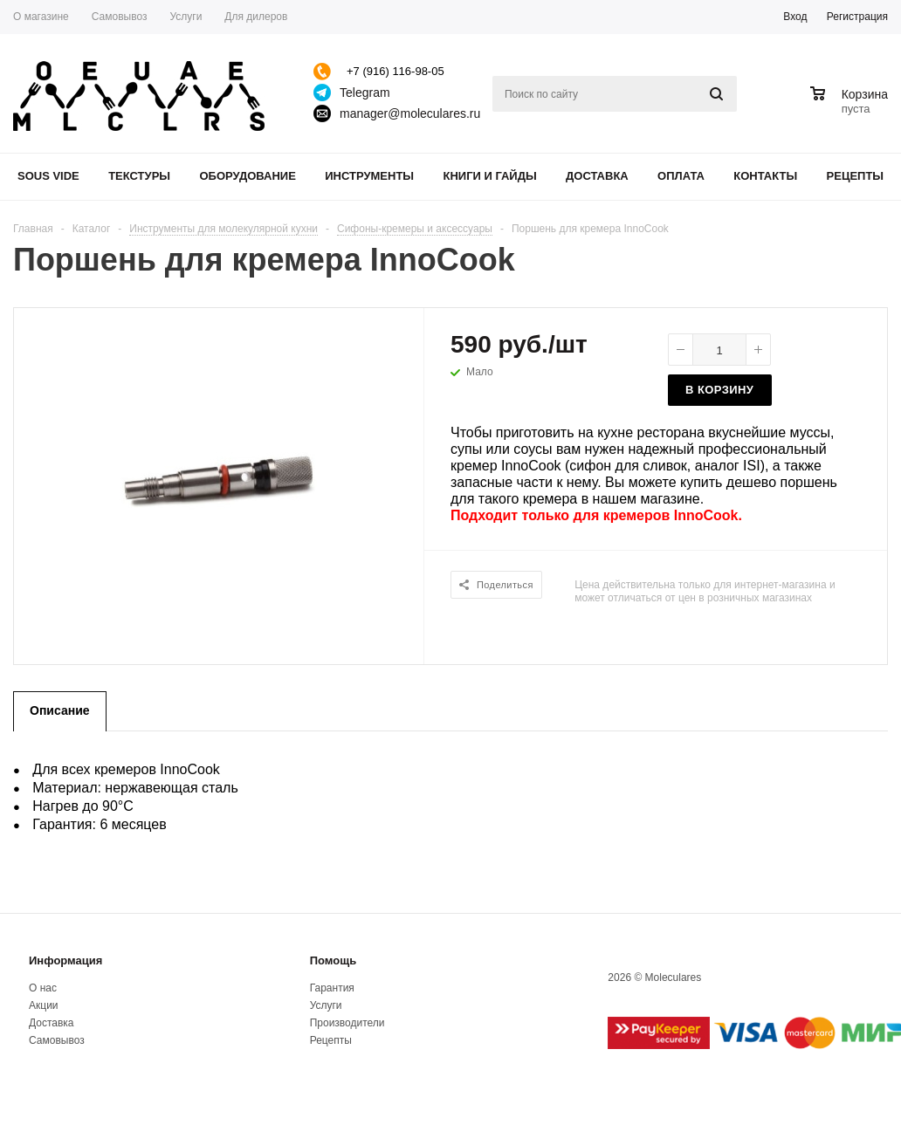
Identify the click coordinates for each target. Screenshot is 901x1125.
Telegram (365, 92)
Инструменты (369, 175)
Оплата (681, 175)
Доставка (597, 175)
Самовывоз (57, 1040)
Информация (65, 960)
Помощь (333, 960)
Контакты (765, 175)
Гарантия (332, 988)
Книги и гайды (489, 175)
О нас (43, 988)
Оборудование (247, 175)
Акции (43, 1005)
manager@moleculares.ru (410, 113)
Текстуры (139, 175)
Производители (347, 1023)
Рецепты (855, 175)
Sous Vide (48, 175)
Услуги (326, 1005)
